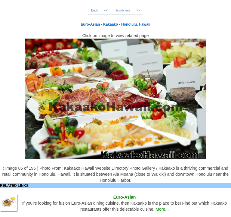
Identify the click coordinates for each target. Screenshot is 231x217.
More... (162, 209)
